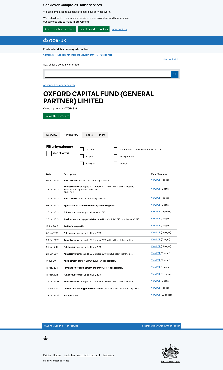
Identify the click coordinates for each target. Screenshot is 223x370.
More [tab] (102, 134)
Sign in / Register (171, 59)
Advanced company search (59, 85)
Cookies (57, 355)
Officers (121, 164)
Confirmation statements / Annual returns (137, 150)
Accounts (88, 150)
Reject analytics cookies (94, 29)
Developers (108, 355)
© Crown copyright (170, 361)
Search (174, 74)
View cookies (119, 29)
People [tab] (89, 134)
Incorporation (124, 157)
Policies (47, 355)
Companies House (60, 360)
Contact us (69, 355)
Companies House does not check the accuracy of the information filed (77, 54)
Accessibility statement (88, 355)
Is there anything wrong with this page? (161, 325)
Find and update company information (66, 49)
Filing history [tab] (70, 134)
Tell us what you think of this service (60, 325)
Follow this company (57, 116)
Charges (87, 164)
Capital (86, 157)
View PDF (156, 179)
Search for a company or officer (61, 64)
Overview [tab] (51, 134)
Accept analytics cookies (59, 29)
